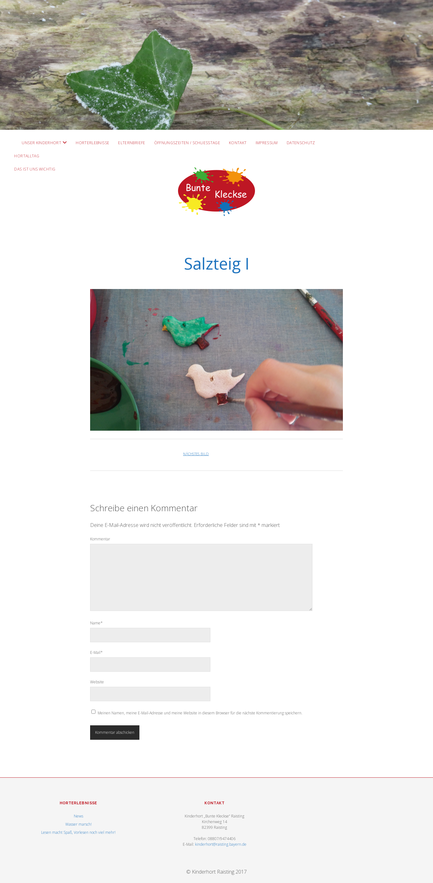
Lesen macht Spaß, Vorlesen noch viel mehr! (78, 832)
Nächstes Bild (196, 453)
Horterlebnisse (92, 142)
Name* (96, 623)
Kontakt (238, 142)
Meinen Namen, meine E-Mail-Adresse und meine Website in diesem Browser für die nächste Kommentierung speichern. (200, 713)
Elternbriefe (131, 142)
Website (97, 682)
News (78, 816)
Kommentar (100, 539)
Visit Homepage (216, 65)
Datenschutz (301, 142)
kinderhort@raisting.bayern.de (220, 844)
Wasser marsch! (78, 824)
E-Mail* (96, 652)
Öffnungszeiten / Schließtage (187, 142)
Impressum (267, 142)
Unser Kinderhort (41, 142)
